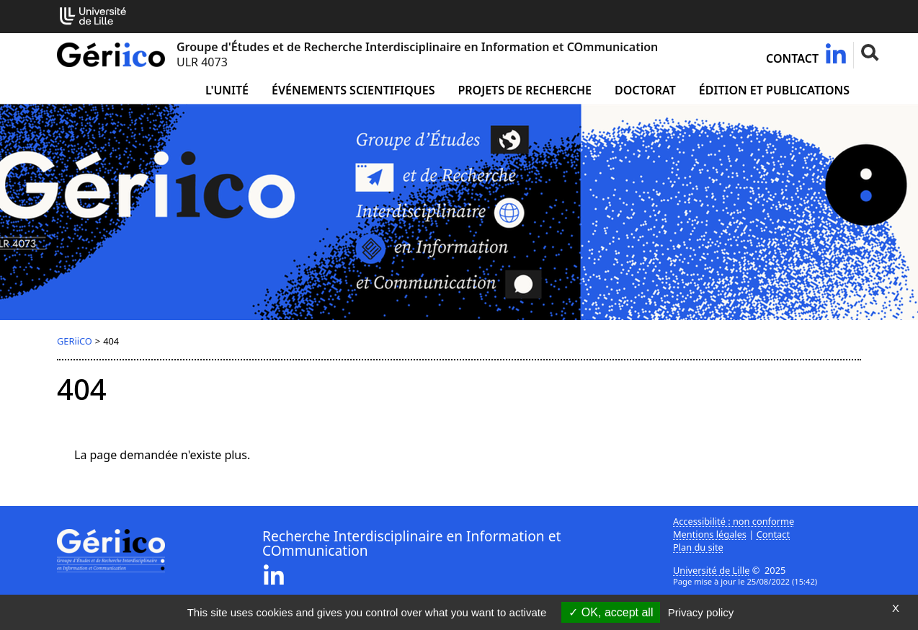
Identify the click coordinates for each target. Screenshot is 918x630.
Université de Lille (711, 570)
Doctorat (645, 90)
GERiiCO (74, 340)
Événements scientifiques (353, 90)
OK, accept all (611, 612)
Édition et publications (774, 90)
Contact (792, 58)
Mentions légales (710, 534)
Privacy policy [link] (701, 612)
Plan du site (698, 547)
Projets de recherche (524, 90)
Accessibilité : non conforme (733, 521)
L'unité (227, 90)
